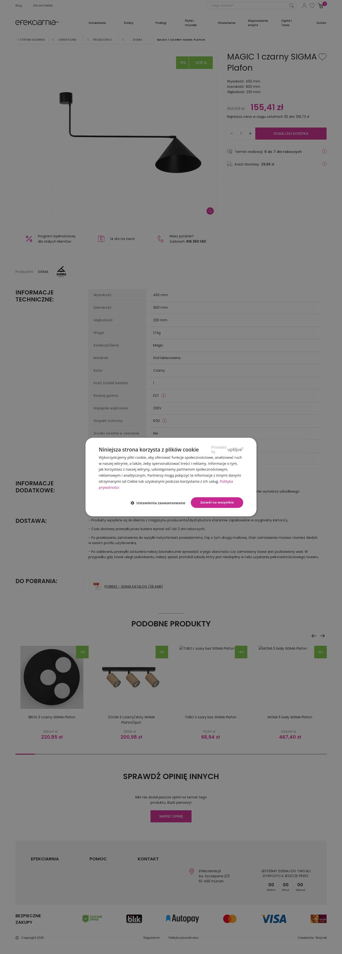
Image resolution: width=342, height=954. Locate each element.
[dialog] (171, 477)
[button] (160, 503)
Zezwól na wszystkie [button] (217, 502)
